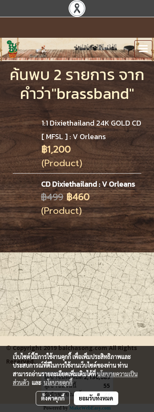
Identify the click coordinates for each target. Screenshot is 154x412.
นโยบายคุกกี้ (58, 382)
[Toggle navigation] (143, 49)
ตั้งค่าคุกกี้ (52, 398)
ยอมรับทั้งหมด (96, 398)
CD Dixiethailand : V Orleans (88, 184)
